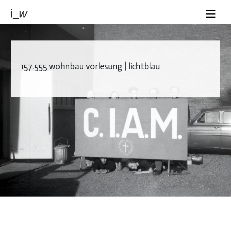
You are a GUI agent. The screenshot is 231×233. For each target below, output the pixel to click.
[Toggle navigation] (212, 12)
